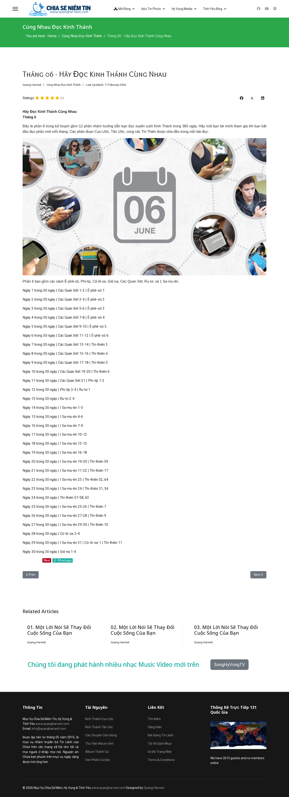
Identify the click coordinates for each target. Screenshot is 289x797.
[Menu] (15, 9)
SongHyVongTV (229, 664)
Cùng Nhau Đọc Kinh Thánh (64, 84)
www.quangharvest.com (52, 724)
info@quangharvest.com (49, 729)
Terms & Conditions (161, 760)
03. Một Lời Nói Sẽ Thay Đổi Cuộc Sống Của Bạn (226, 630)
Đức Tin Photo (151, 9)
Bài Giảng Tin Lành (160, 735)
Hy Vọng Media (182, 9)
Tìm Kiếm (154, 719)
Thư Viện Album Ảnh (99, 743)
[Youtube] (267, 9)
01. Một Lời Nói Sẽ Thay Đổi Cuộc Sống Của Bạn (59, 630)
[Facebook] (258, 9)
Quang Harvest (154, 788)
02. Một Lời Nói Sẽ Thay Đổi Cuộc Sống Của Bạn (142, 630)
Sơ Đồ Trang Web (160, 752)
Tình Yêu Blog (212, 9)
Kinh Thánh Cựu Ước (99, 719)
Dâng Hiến (155, 727)
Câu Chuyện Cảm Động (101, 735)
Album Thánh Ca (96, 752)
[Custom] (274, 9)
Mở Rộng (122, 9)
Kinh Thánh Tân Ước (99, 727)
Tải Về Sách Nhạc (160, 743)
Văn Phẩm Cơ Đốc (97, 760)
